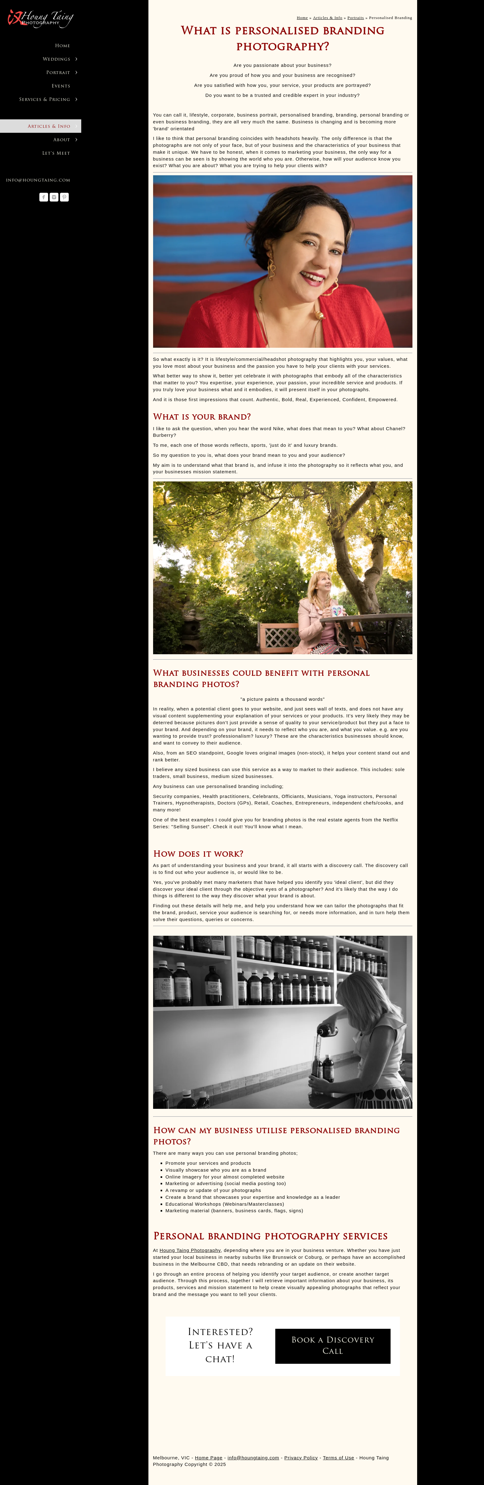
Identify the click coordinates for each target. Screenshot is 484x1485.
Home (62, 46)
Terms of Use (338, 1457)
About (61, 140)
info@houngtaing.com (38, 180)
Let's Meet (56, 153)
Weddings (56, 59)
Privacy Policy (301, 1457)
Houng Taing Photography (190, 1250)
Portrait (58, 73)
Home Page (208, 1457)
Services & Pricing (44, 99)
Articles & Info (49, 126)
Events (61, 86)
